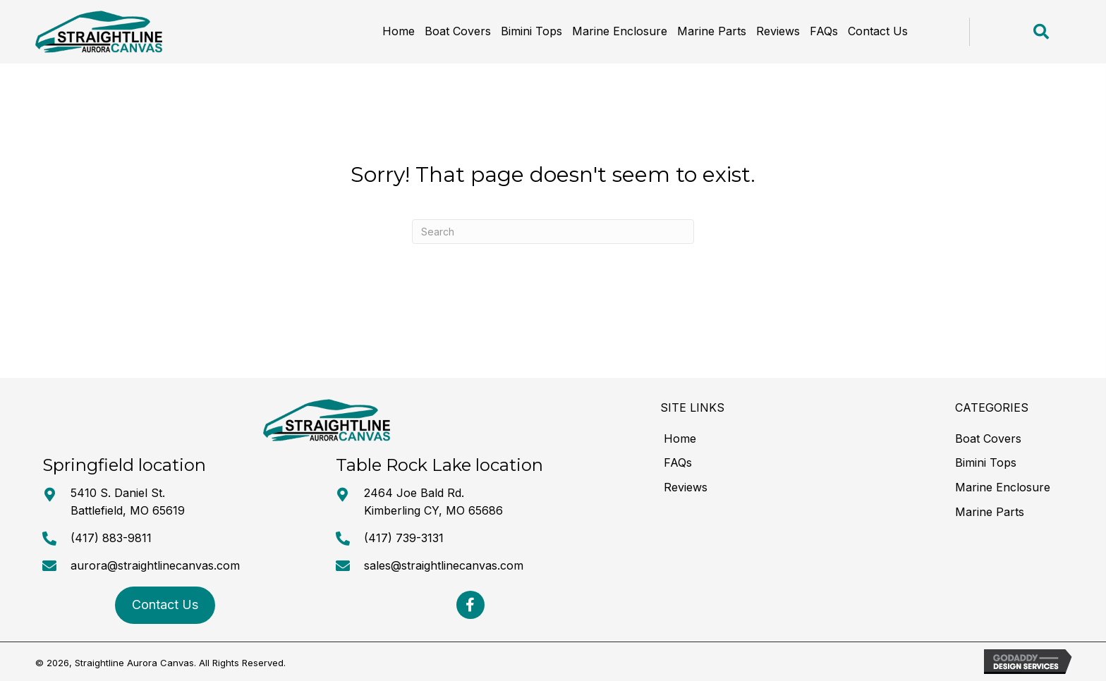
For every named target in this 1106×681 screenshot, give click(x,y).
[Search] (553, 231)
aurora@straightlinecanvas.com (155, 565)
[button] (470, 605)
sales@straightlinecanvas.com (443, 565)
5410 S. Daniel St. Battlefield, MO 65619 (128, 502)
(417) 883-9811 (111, 538)
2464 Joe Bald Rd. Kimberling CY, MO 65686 (433, 502)
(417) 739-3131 (404, 538)
